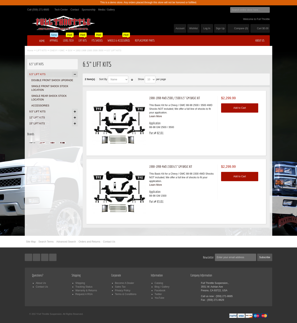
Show (141, 79)
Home (30, 50)
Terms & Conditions (125, 294)
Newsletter (208, 257)
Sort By (103, 79)
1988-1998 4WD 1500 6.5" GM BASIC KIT (170, 166)
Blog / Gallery (161, 286)
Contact (75, 9)
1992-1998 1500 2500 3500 (89, 50)
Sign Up (220, 28)
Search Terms (46, 241)
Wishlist (193, 28)
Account (180, 28)
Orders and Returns (89, 241)
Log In (206, 28)
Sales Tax (120, 286)
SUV (70, 50)
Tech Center (61, 9)
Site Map (31, 241)
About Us (41, 283)
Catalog (158, 283)
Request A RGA (84, 294)
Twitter (158, 294)
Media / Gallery (106, 9)
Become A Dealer (124, 283)
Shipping (80, 283)
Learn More (155, 116)
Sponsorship (88, 9)
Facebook (159, 290)
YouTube (159, 297)
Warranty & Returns (86, 290)
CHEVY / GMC (57, 50)
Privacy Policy (122, 290)
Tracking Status (83, 286)
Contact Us (109, 241)
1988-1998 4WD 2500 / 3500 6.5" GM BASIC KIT (174, 98)
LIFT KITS (41, 50)
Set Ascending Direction (132, 79)
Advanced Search (66, 241)
